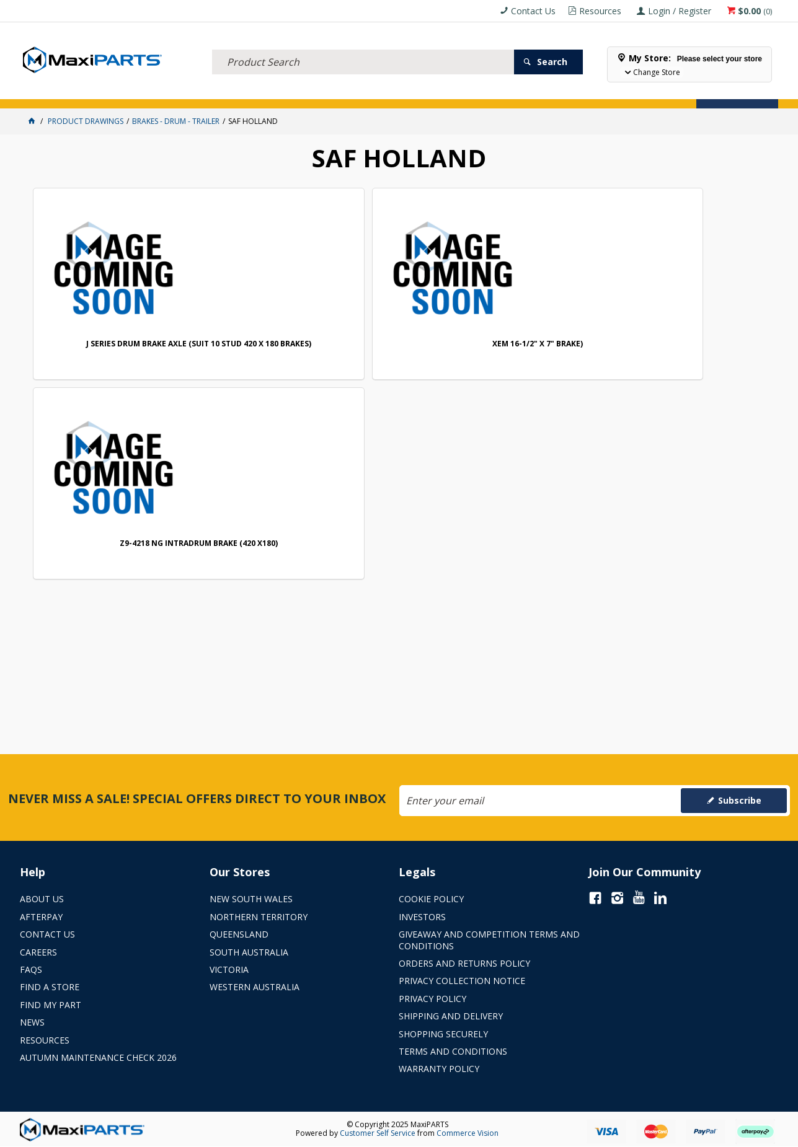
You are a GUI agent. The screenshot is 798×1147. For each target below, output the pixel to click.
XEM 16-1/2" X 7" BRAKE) (253, 325)
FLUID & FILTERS (159, 91)
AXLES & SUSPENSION (298, 91)
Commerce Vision (468, 1133)
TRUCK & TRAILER (225, 91)
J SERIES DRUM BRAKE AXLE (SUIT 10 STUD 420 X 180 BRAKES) (104, 329)
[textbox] (363, 46)
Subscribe (739, 800)
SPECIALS (412, 91)
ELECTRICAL (101, 91)
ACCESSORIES (48, 91)
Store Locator (467, 91)
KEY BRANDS (364, 91)
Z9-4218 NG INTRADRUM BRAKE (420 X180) (404, 329)
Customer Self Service (377, 1133)
